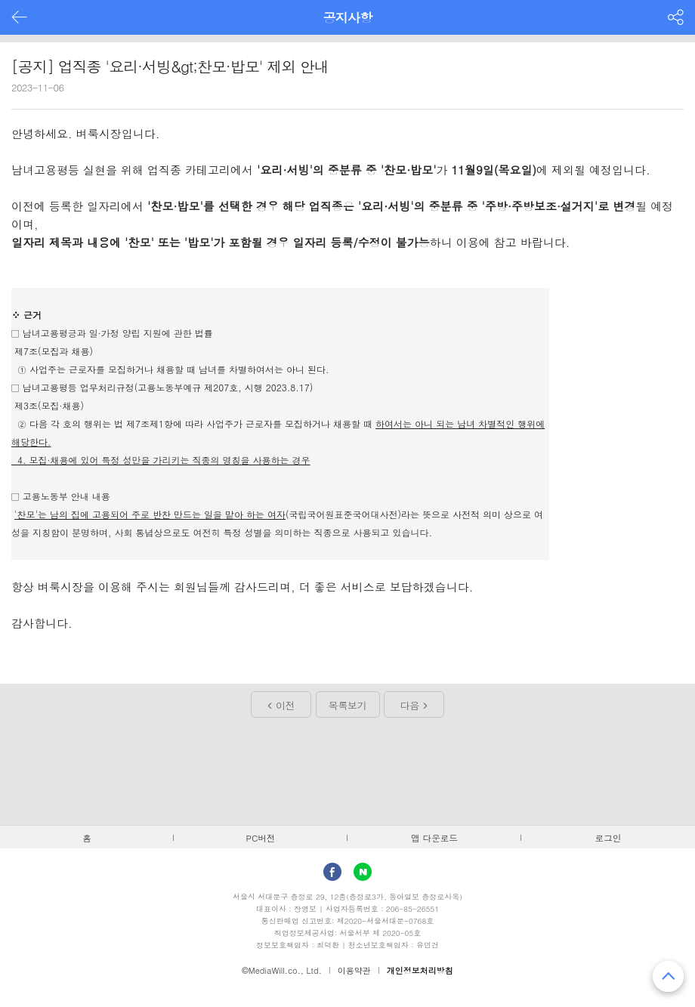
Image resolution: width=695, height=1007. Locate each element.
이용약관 (354, 970)
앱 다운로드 (434, 838)
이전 (285, 705)
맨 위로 (668, 976)
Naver (363, 872)
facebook (332, 872)
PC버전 (261, 838)
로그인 (608, 838)
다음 (409, 705)
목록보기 (347, 705)
